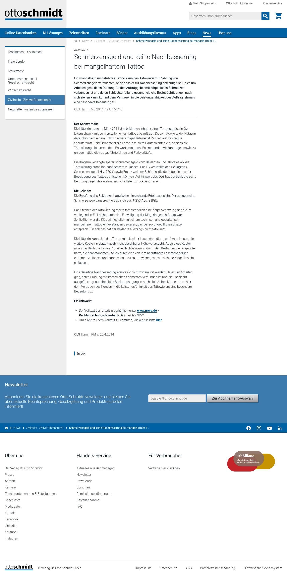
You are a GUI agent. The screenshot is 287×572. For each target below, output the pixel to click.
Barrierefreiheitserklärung (217, 565)
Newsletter (84, 471)
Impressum (143, 565)
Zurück (81, 354)
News (207, 33)
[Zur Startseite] (75, 41)
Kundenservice (272, 3)
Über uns (225, 33)
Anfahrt (10, 478)
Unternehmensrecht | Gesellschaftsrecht (22, 81)
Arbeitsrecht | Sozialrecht (25, 52)
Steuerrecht (16, 72)
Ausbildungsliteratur (150, 33)
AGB (188, 565)
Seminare (102, 33)
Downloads (84, 478)
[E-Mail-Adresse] (177, 394)
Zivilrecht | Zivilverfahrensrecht (112, 41)
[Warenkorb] (278, 16)
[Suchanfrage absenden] (265, 16)
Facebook (12, 516)
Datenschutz (168, 565)
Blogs (191, 33)
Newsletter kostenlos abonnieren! (31, 110)
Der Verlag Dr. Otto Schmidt (24, 465)
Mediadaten (13, 503)
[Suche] (225, 16)
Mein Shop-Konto (204, 3)
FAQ (79, 503)
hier (159, 321)
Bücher (122, 33)
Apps (177, 33)
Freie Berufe (16, 62)
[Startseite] (19, 566)
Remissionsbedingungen (94, 490)
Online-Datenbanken (21, 33)
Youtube (10, 529)
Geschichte (12, 497)
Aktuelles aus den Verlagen (95, 465)
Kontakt (10, 510)
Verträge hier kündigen (164, 465)
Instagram (12, 535)
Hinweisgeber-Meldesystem (263, 565)
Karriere (10, 484)
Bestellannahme (88, 497)
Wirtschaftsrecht (19, 91)
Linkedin (11, 522)
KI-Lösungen (53, 33)
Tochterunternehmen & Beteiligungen (31, 490)
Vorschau (83, 484)
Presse (9, 471)
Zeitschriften (79, 33)
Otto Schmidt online (239, 3)
